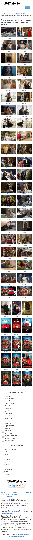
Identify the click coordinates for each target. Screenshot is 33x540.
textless (6, 472)
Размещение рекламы (16, 536)
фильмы (20, 490)
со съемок (7, 464)
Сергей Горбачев (7, 513)
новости (13, 490)
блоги (3, 492)
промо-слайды (9, 462)
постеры (7, 459)
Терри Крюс (8, 416)
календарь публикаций (9, 494)
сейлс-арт (7, 452)
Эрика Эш (7, 421)
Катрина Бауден (9, 440)
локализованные (9, 457)
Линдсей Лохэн (9, 398)
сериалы (28, 490)
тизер (6, 454)
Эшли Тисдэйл (9, 403)
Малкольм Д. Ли (9, 438)
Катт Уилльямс (9, 431)
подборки (28, 492)
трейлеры (4, 490)
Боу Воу (7, 428)
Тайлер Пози (8, 423)
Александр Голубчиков (13, 511)
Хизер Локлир (9, 401)
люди (15, 492)
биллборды (8, 469)
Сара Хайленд (9, 426)
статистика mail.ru (8, 496)
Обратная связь (24, 534)
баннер (6, 474)
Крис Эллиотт (8, 411)
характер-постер (9, 467)
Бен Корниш (8, 418)
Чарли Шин (8, 396)
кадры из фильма (10, 449)
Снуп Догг (7, 408)
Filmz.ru (14, 505)
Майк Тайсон (8, 433)
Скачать (8, 38)
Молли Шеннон (9, 406)
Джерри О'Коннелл (10, 435)
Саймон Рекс (8, 413)
